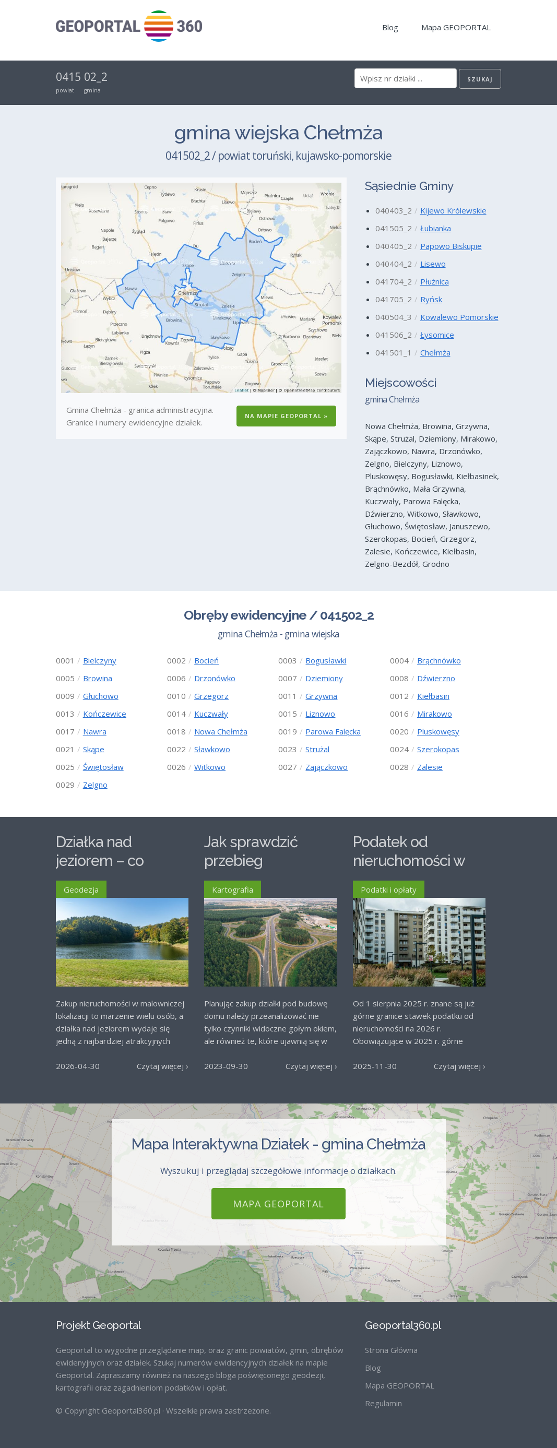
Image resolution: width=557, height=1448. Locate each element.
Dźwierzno (436, 678)
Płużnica (434, 281)
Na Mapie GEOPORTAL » (286, 416)
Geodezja (81, 889)
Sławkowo (212, 749)
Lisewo (433, 263)
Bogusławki (325, 660)
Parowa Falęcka (333, 731)
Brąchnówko (439, 660)
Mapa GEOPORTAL (456, 27)
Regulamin (383, 1403)
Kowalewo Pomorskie (459, 317)
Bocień (206, 660)
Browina (97, 678)
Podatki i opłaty (389, 889)
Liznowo (320, 713)
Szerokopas (438, 749)
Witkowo (210, 767)
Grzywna (321, 696)
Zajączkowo (326, 767)
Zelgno (95, 784)
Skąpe (93, 749)
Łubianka (435, 228)
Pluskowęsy (438, 731)
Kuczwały (211, 713)
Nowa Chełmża (220, 731)
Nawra (94, 731)
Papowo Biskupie (451, 246)
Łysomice (437, 334)
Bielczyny (99, 660)
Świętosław (103, 767)
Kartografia (232, 889)
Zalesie (430, 767)
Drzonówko (214, 678)
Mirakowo (434, 713)
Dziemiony (324, 678)
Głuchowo (100, 696)
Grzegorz (211, 696)
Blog (390, 27)
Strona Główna (391, 1350)
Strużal (317, 749)
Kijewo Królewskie (453, 210)
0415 (68, 76)
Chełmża (435, 352)
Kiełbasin (433, 696)
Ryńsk (431, 299)
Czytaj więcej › (162, 1066)
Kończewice (104, 713)
